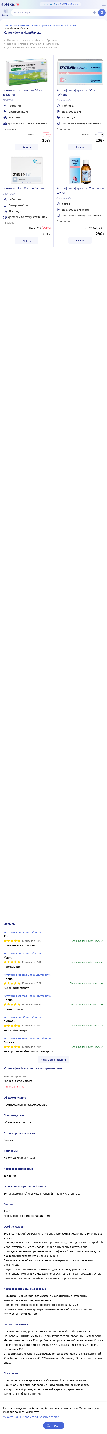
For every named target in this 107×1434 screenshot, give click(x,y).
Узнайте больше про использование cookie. (31, 1417)
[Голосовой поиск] (94, 13)
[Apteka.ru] (10, 4)
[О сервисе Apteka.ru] (104, 4)
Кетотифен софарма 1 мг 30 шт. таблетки (76, 92)
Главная (8, 25)
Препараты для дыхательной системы (59, 25)
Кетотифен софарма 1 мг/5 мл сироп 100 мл (80, 190)
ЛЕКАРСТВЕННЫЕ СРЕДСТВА (26, 25)
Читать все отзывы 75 (53, 1059)
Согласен (53, 1425)
